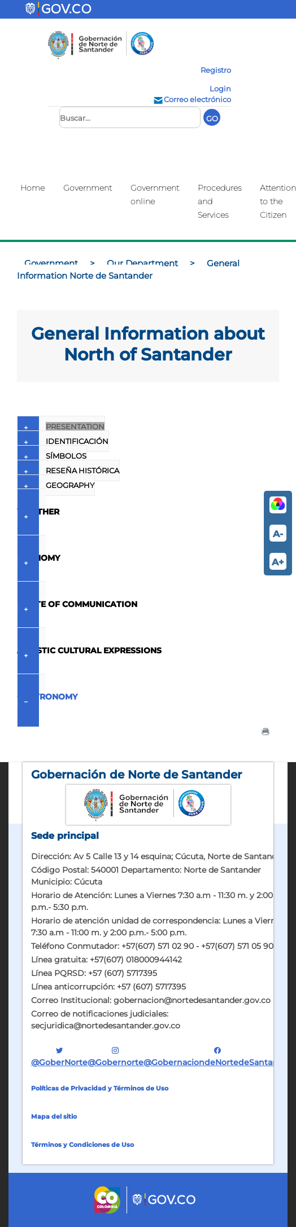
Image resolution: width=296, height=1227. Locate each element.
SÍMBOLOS (52, 456)
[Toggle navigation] (120, 9)
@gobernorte (115, 1056)
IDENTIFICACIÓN (63, 441)
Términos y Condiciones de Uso (82, 1145)
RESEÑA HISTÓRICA (68, 470)
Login (220, 88)
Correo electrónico (192, 99)
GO (212, 118)
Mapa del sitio (54, 1116)
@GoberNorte (59, 1056)
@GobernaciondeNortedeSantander (217, 1056)
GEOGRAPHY (56, 485)
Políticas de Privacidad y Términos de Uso (99, 1088)
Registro (216, 69)
